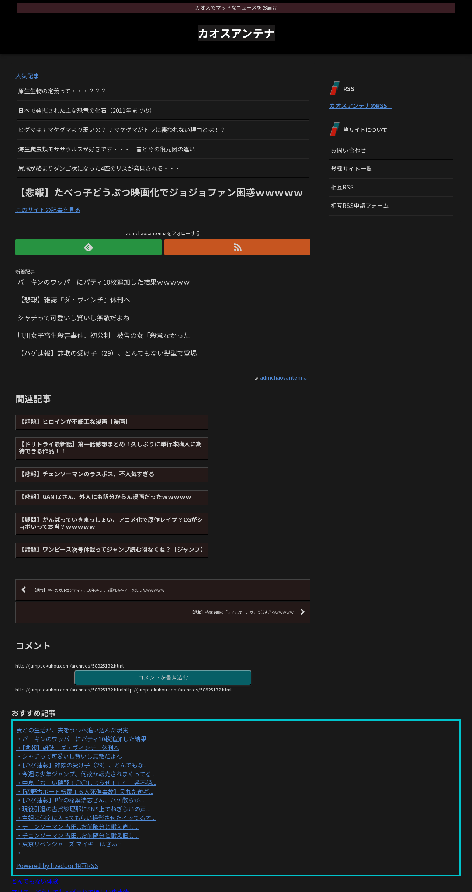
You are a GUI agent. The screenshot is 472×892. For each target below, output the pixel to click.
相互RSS (342, 186)
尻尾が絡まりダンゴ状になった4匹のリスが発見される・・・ (99, 168)
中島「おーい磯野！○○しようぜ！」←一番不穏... (89, 726)
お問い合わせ (348, 150)
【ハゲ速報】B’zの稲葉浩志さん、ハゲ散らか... (83, 744)
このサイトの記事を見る (47, 209)
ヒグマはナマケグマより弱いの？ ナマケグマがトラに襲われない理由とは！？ (122, 129)
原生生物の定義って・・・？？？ (62, 90)
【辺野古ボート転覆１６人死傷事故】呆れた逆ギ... (87, 735)
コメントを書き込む (163, 621)
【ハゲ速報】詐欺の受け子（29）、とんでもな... (85, 709)
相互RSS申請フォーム (360, 205)
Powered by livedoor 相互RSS (57, 809)
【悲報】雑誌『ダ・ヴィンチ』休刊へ (70, 691)
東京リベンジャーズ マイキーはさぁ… (72, 788)
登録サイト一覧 (351, 168)
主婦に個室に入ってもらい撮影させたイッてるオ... (89, 761)
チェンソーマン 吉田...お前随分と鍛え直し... (80, 770)
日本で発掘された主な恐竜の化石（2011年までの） (86, 110)
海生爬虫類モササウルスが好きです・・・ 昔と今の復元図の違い (106, 148)
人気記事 (27, 75)
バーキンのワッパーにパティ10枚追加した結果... (86, 683)
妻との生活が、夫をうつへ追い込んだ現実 (72, 674)
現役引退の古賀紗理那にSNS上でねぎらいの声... (86, 753)
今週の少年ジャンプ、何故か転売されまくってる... (89, 718)
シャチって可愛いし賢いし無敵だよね (72, 700)
